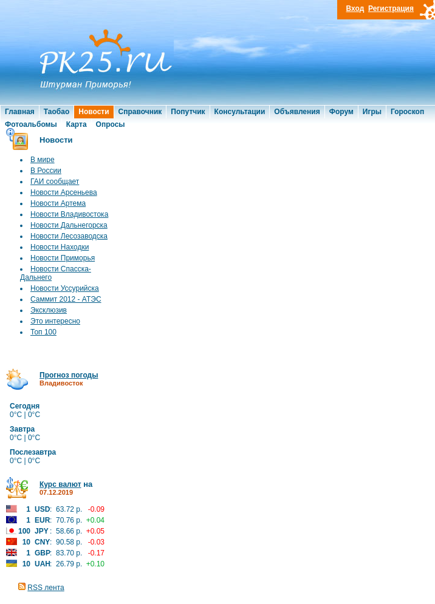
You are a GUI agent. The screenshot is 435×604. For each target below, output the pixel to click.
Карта (76, 124)
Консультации (239, 111)
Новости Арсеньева (63, 192)
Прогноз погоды (68, 375)
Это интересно (55, 321)
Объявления (297, 111)
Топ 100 (43, 332)
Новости (93, 111)
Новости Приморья (62, 258)
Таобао (56, 111)
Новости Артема (58, 203)
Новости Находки (59, 247)
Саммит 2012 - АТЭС (65, 299)
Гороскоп (407, 111)
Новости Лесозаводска (69, 236)
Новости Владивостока (69, 214)
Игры (372, 111)
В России (45, 170)
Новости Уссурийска (64, 288)
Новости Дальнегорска (69, 225)
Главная (20, 111)
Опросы (110, 124)
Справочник (140, 111)
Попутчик (188, 111)
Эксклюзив (48, 310)
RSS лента (45, 587)
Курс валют (60, 484)
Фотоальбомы (31, 124)
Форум (341, 111)
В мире (42, 159)
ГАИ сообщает (54, 181)
